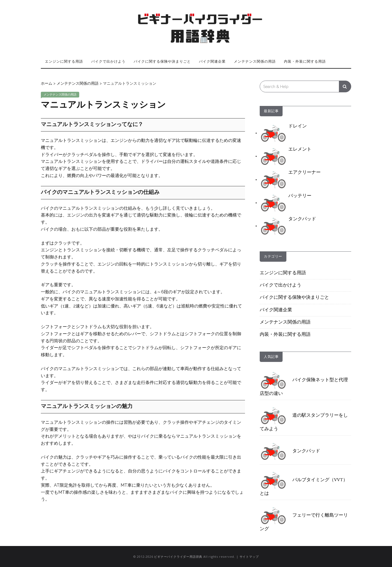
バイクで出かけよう (108, 61)
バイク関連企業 (212, 61)
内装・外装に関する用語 (305, 61)
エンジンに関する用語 (64, 61)
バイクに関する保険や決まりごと (162, 61)
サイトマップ (249, 556)
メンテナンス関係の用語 (255, 61)
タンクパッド (290, 451)
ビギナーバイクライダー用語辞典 (178, 556)
